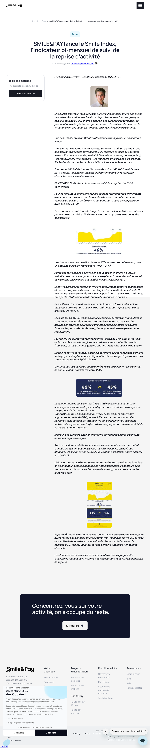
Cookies (4, 746)
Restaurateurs (51, 677)
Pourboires (103, 682)
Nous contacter (134, 687)
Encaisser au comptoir (77, 679)
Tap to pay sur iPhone (78, 703)
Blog (43, 21)
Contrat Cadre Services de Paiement (123, 740)
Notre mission (133, 673)
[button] (6, 742)
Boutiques (49, 682)
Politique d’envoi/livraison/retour (123, 737)
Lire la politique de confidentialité (20, 722)
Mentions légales (13, 740)
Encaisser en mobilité (77, 687)
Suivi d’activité (105, 698)
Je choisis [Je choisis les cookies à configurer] (19, 732)
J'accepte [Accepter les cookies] (51, 732)
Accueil (35, 21)
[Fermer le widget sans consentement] (17, 687)
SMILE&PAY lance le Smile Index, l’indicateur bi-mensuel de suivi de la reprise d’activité (83, 21)
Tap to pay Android (76, 711)
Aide (129, 683)
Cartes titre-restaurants (104, 675)
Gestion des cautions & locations (104, 690)
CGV (97, 731)
